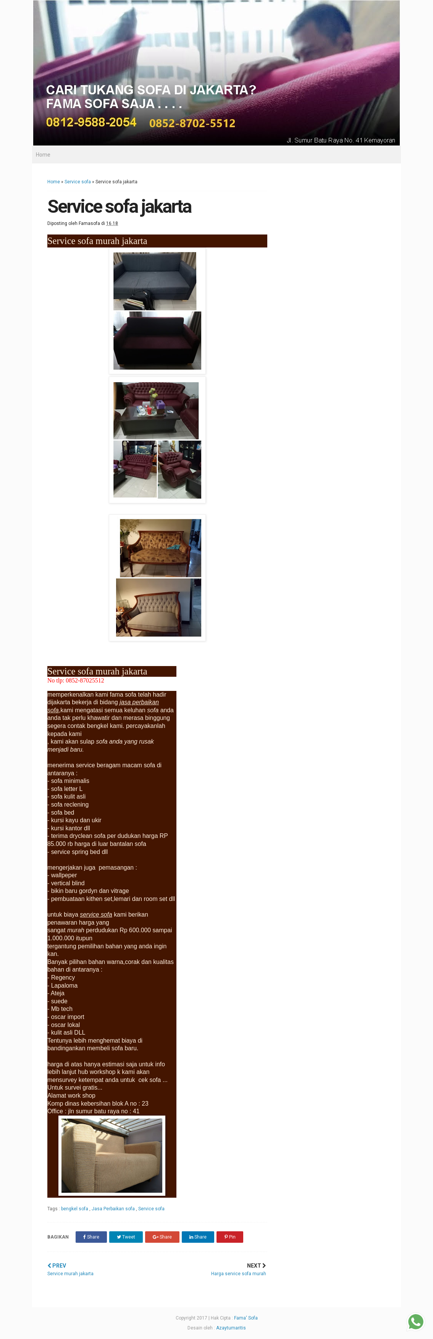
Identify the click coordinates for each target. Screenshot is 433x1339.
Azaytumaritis (231, 1328)
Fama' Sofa (246, 1318)
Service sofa (78, 181)
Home (43, 155)
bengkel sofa (75, 1208)
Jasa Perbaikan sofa (114, 1208)
